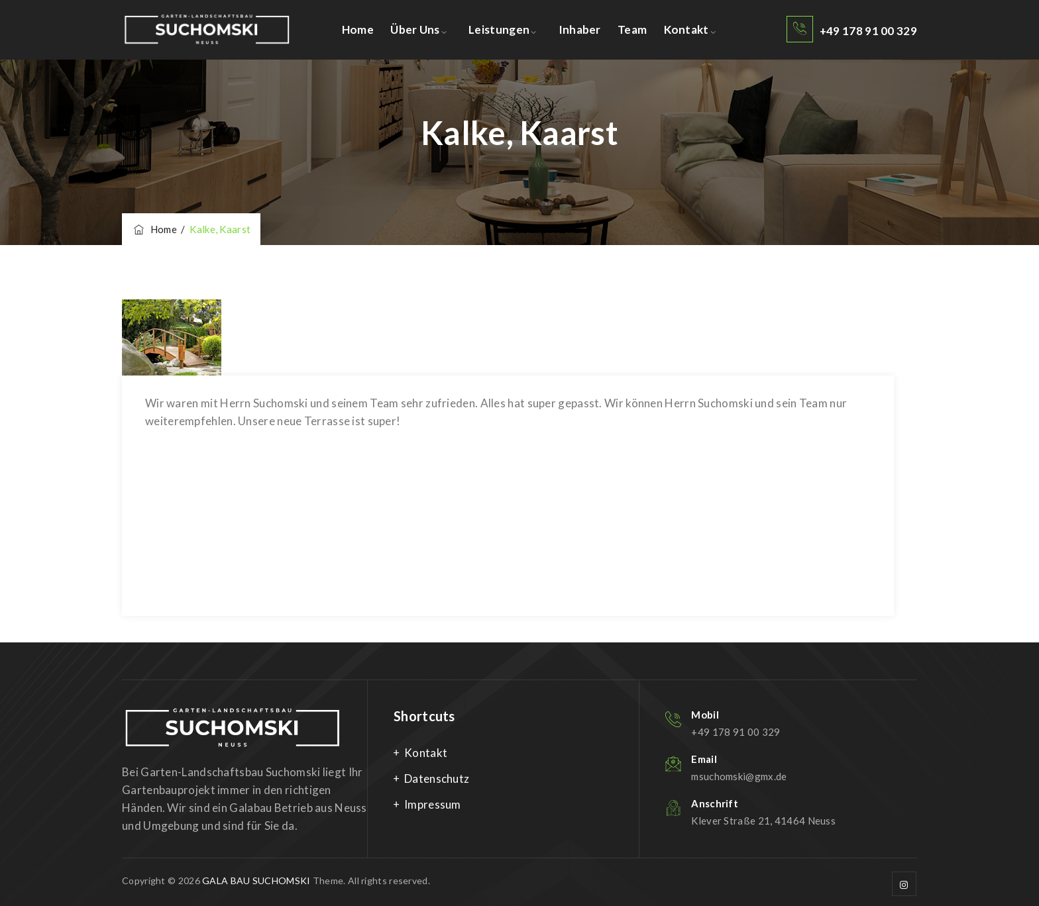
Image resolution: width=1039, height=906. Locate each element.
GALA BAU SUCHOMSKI (256, 880)
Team (632, 29)
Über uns (414, 29)
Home (358, 29)
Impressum (432, 804)
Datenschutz (436, 778)
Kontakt (686, 29)
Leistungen (498, 29)
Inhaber (580, 29)
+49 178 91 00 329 (868, 31)
